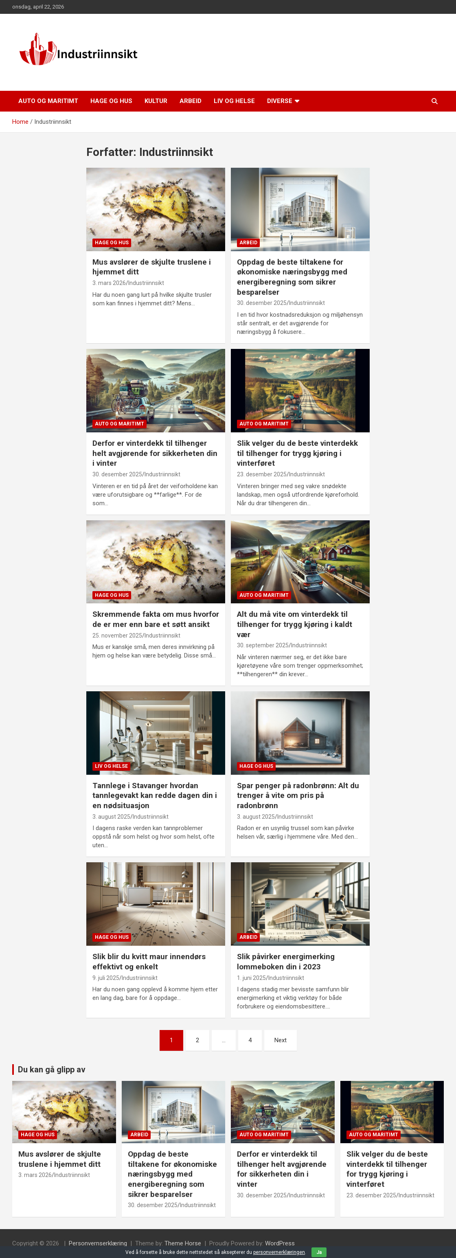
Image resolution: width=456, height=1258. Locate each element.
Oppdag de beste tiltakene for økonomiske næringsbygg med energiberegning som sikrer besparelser (292, 277)
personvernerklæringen (279, 1252)
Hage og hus (111, 101)
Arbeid (191, 101)
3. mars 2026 (109, 283)
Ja (319, 1252)
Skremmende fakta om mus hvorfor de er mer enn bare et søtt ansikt (155, 619)
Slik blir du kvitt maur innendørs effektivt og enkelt (149, 961)
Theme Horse (182, 1243)
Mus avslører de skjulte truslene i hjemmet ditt (59, 1159)
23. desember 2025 (262, 474)
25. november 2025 (117, 635)
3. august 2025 (111, 816)
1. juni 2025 (251, 978)
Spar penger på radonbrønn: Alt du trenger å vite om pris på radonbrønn (298, 795)
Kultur (156, 101)
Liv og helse (234, 101)
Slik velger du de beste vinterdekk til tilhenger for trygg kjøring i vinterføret (297, 453)
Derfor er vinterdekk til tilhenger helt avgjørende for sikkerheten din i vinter (154, 453)
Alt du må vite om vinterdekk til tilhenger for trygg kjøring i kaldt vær (294, 624)
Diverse (279, 101)
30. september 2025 (263, 645)
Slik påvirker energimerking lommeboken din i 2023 (286, 961)
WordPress (280, 1243)
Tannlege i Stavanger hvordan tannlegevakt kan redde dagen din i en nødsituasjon (154, 795)
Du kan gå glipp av (52, 1069)
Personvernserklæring (98, 1243)
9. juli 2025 (105, 978)
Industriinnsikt (146, 283)
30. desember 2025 (262, 303)
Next (280, 1040)
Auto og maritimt (48, 101)
